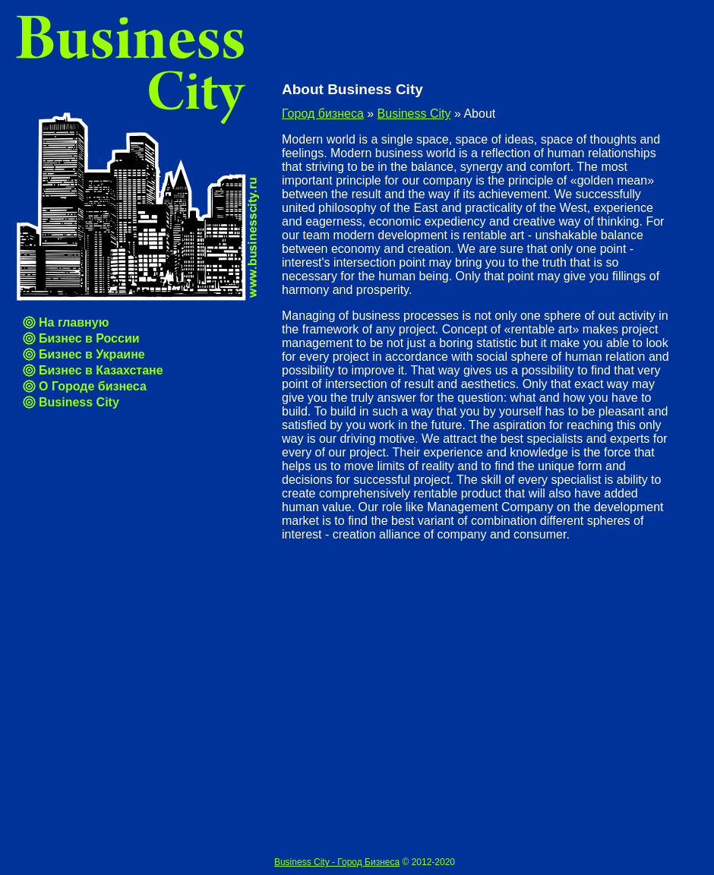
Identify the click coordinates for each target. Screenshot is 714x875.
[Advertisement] (142, 696)
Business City (79, 402)
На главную (74, 322)
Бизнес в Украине (92, 354)
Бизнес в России (89, 338)
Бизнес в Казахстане (101, 370)
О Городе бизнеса (93, 386)
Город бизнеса (323, 113)
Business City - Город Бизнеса (337, 862)
